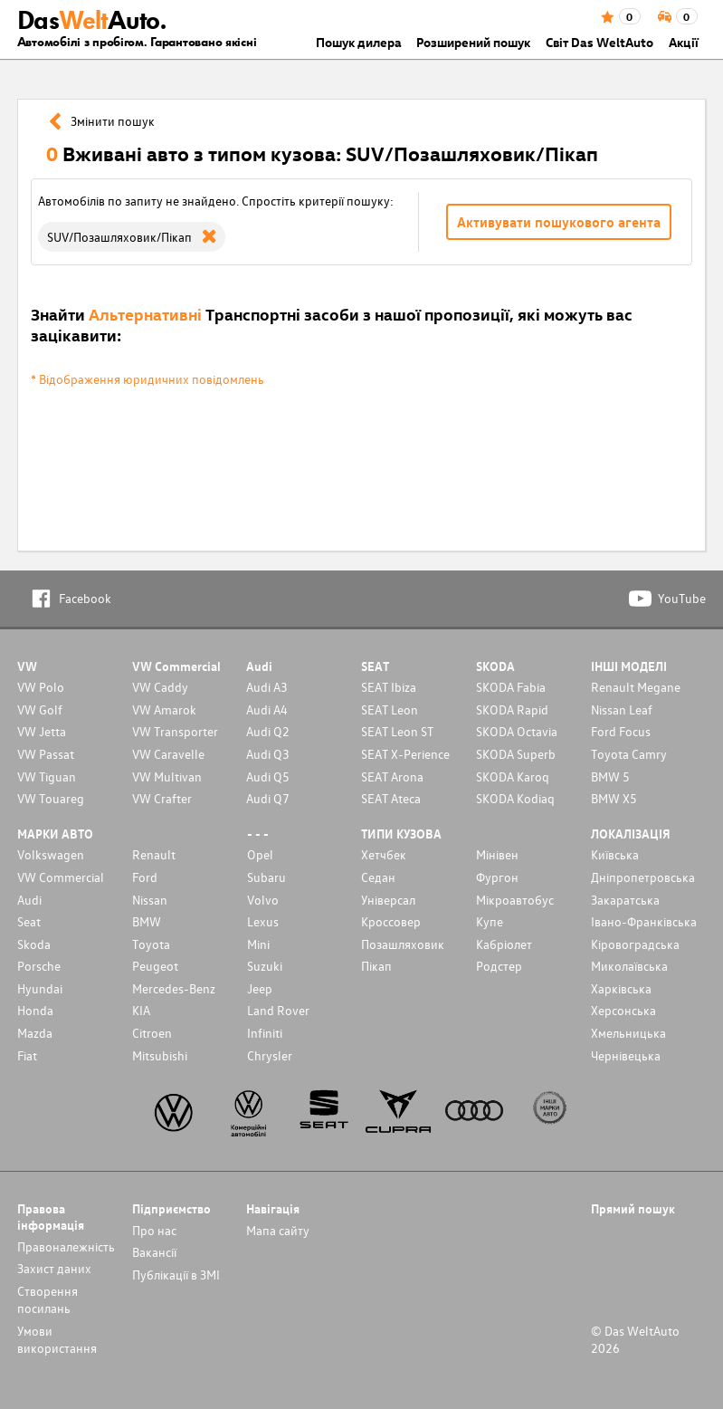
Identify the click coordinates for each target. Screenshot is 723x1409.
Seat (29, 921)
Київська (615, 854)
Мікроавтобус (515, 899)
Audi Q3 (268, 753)
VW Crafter (162, 798)
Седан (378, 877)
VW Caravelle (168, 753)
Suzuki (264, 965)
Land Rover (278, 1010)
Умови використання (57, 1339)
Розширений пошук (473, 42)
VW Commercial (60, 877)
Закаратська (625, 899)
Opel (260, 854)
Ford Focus (621, 731)
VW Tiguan (46, 776)
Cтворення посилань (47, 1299)
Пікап (376, 965)
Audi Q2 (268, 731)
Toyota (151, 944)
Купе (489, 921)
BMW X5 (614, 798)
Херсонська (623, 1010)
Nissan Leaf (621, 709)
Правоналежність (66, 1246)
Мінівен (497, 854)
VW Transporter (175, 731)
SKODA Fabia (511, 686)
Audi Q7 (268, 798)
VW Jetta (41, 731)
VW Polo (40, 686)
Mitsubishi (159, 1055)
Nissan (149, 899)
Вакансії (154, 1251)
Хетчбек (383, 854)
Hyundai (39, 988)
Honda (35, 1010)
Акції (684, 42)
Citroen (152, 1032)
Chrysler (269, 1055)
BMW (146, 921)
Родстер (499, 965)
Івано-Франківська (644, 921)
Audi (29, 899)
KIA (141, 1010)
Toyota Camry (629, 753)
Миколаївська (629, 965)
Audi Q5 (268, 776)
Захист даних (54, 1268)
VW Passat (45, 753)
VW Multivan (167, 776)
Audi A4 (267, 709)
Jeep (259, 988)
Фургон (497, 877)
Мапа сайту (277, 1230)
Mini (258, 944)
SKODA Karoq (512, 776)
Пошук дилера (359, 42)
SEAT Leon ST (397, 731)
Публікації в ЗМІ (176, 1274)
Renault (154, 854)
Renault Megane (635, 686)
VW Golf (39, 709)
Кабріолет (504, 944)
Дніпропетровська (643, 877)
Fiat (27, 1055)
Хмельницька (628, 1032)
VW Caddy (160, 686)
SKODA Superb (516, 753)
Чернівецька (626, 1055)
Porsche (39, 965)
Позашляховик (402, 944)
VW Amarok (164, 709)
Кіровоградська (635, 944)
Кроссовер (391, 921)
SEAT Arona (392, 776)
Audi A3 (267, 686)
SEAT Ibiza (388, 686)
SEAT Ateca (391, 798)
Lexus (263, 921)
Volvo (263, 899)
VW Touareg (50, 798)
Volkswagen (50, 854)
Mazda (34, 1032)
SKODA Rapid (512, 709)
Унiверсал (388, 899)
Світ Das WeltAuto (599, 42)
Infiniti (264, 1032)
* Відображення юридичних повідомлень (147, 379)
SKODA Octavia (516, 731)
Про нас (154, 1230)
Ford (144, 877)
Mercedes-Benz (173, 988)
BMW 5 (610, 776)
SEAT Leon (389, 709)
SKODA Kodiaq (515, 798)
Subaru (266, 877)
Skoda (34, 944)
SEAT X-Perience (405, 753)
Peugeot (155, 965)
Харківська (621, 988)
